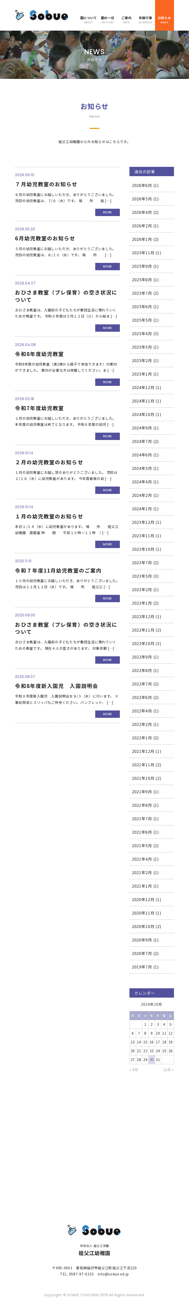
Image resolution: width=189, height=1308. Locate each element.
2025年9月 (142, 266)
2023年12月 (143, 522)
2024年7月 (142, 441)
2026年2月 (142, 226)
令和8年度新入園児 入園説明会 (56, 685)
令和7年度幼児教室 (39, 408)
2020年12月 (143, 899)
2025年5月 (142, 320)
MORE (107, 212)
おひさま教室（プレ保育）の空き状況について (66, 296)
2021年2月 (142, 872)
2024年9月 (142, 428)
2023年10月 (143, 549)
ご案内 (126, 19)
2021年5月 (142, 845)
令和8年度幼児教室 (39, 353)
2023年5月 (142, 576)
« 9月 (133, 1069)
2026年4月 (142, 212)
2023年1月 (142, 603)
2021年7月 (142, 818)
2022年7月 (142, 684)
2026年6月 (142, 185)
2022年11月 (143, 630)
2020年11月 (143, 913)
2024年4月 (142, 482)
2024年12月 (143, 387)
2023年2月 (142, 589)
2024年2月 (142, 495)
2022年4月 (142, 711)
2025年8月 (142, 279)
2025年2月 (142, 360)
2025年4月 (142, 333)
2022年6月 (142, 697)
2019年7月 (142, 967)
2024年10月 (143, 414)
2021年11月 (143, 765)
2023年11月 (143, 535)
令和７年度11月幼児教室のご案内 (58, 570)
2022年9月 (142, 657)
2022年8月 (142, 670)
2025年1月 (142, 374)
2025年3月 (142, 347)
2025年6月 (142, 306)
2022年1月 (142, 738)
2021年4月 (142, 859)
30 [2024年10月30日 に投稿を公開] (152, 1059)
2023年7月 (142, 562)
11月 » (168, 1069)
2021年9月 (142, 792)
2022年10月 (143, 643)
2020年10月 (143, 926)
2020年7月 (142, 953)
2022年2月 (142, 724)
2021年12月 (143, 751)
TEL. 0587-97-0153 (77, 1273)
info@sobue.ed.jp (113, 1273)
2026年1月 (142, 239)
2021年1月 (142, 886)
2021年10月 (143, 778)
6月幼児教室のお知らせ (45, 238)
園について (88, 19)
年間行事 (145, 19)
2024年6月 (142, 455)
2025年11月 (143, 253)
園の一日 (107, 19)
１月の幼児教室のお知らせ (49, 516)
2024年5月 (142, 468)
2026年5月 (142, 199)
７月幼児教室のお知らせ (46, 184)
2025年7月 (142, 293)
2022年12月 (143, 616)
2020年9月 (142, 940)
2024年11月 (143, 401)
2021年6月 (142, 832)
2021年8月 (142, 805)
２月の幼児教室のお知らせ (49, 462)
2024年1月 (142, 509)
